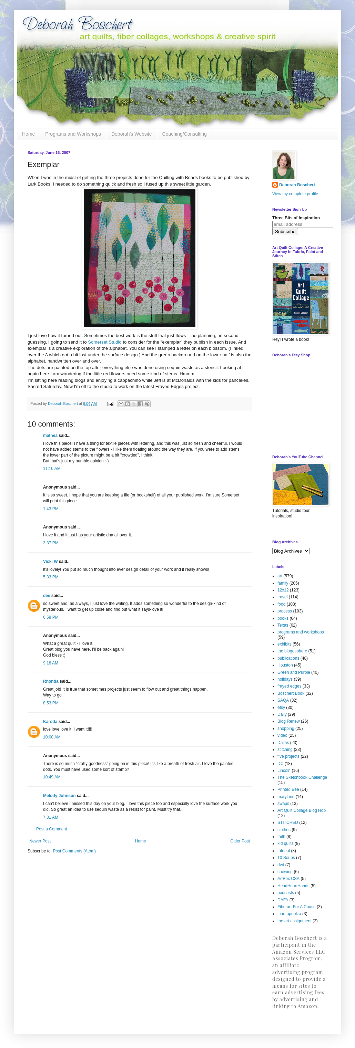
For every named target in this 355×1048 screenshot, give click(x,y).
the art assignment (294, 921)
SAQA (283, 700)
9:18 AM (50, 663)
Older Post (240, 841)
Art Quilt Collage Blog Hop (301, 810)
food (281, 604)
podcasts (285, 892)
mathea (50, 435)
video (282, 735)
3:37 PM (51, 543)
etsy (281, 707)
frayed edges (289, 686)
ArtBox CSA (288, 878)
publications (288, 658)
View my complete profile (295, 193)
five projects (288, 756)
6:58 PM (51, 617)
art (279, 576)
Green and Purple (293, 672)
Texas (282, 625)
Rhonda (51, 681)
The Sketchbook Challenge (302, 777)
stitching (285, 749)
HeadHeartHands (293, 885)
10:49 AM (52, 777)
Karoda (50, 721)
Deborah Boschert (297, 184)
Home (28, 134)
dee (46, 595)
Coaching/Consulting (184, 134)
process (284, 611)
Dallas (283, 742)
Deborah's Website (131, 134)
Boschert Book (290, 693)
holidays (285, 679)
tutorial (283, 850)
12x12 (283, 590)
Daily (282, 714)
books (282, 618)
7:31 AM (50, 817)
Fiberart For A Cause (296, 906)
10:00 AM (52, 737)
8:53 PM (51, 703)
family (282, 583)
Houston (285, 665)
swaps (283, 803)
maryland (285, 796)
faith (281, 836)
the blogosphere (292, 651)
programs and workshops (300, 632)
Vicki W (50, 561)
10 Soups (286, 857)
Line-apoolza (289, 913)
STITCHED (287, 822)
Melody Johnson (59, 795)
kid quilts (285, 843)
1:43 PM (51, 508)
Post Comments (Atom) (74, 851)
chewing (285, 871)
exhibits (284, 644)
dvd (280, 864)
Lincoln (284, 770)
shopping (285, 728)
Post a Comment (51, 829)
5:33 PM (51, 577)
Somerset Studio (105, 342)
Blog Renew (288, 721)
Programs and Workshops (73, 134)
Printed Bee (288, 789)
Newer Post (40, 841)
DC (280, 763)
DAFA (282, 900)
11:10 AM (52, 468)
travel (282, 597)
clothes (284, 829)
